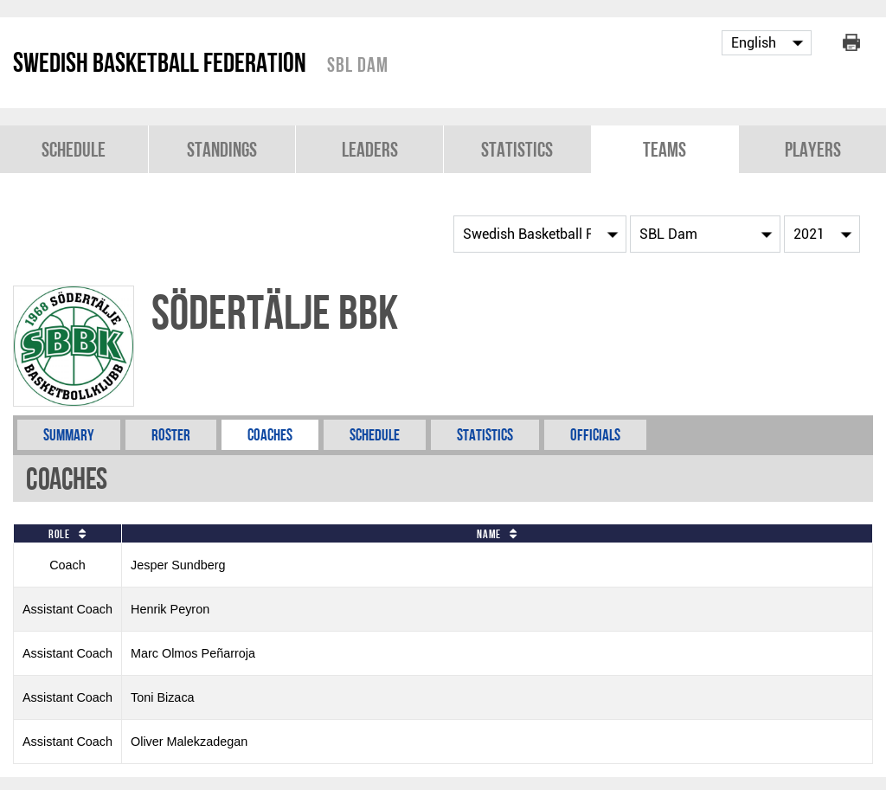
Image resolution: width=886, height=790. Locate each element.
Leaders (370, 149)
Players (813, 149)
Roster (170, 435)
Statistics (517, 149)
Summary (68, 435)
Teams (664, 149)
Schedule (74, 149)
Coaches (269, 435)
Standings (222, 149)
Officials (595, 435)
